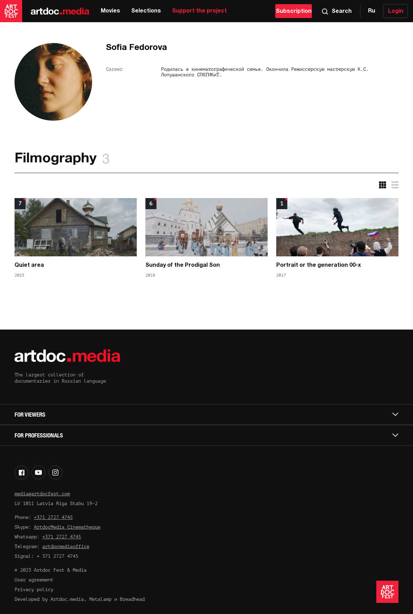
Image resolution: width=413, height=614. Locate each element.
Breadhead (132, 599)
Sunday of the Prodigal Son (182, 265)
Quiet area (29, 265)
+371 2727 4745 (53, 517)
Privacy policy (34, 589)
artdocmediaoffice (65, 546)
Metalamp (100, 599)
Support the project (199, 11)
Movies (110, 11)
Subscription (294, 11)
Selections (146, 11)
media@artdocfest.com (42, 493)
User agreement (34, 579)
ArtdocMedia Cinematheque (67, 527)
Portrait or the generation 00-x (318, 265)
